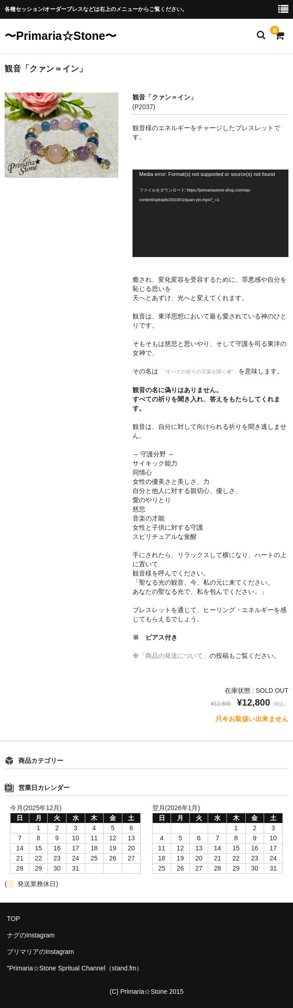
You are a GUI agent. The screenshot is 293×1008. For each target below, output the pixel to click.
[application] (210, 213)
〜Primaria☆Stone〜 (60, 35)
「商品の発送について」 (174, 655)
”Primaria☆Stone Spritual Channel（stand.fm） (75, 968)
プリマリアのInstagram (40, 951)
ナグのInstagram (31, 935)
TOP (13, 918)
